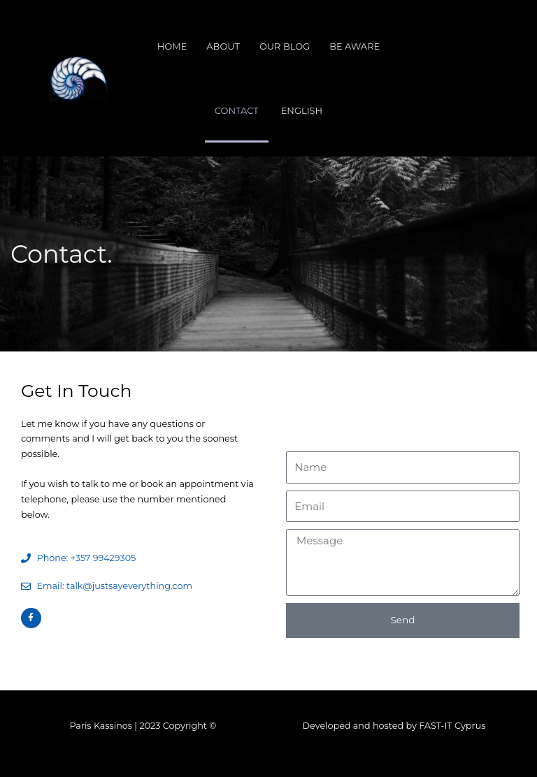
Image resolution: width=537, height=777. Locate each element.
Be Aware (354, 46)
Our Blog (284, 46)
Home (172, 46)
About (223, 46)
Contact (237, 110)
